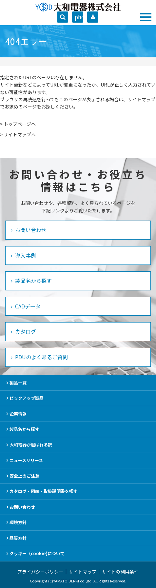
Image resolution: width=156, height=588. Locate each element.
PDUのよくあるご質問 (41, 357)
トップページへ (20, 124)
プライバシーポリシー (40, 571)
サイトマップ (82, 571)
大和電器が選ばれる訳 (31, 444)
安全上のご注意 (24, 476)
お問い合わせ (30, 230)
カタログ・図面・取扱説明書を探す (44, 491)
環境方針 (18, 522)
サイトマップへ (20, 134)
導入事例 (25, 255)
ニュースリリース (26, 460)
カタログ (25, 331)
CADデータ (27, 306)
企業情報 (18, 413)
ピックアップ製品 (27, 398)
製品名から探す (33, 280)
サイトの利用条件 (120, 571)
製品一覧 (18, 383)
